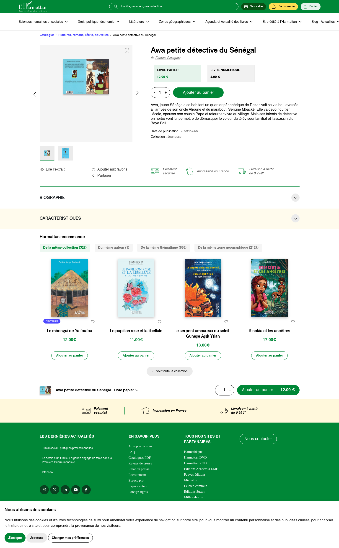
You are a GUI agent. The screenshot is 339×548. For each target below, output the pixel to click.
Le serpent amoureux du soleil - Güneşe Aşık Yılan (202, 333)
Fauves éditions (194, 474)
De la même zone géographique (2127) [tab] (228, 247)
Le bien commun (195, 486)
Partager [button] (101, 176)
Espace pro (136, 480)
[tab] (177, 73)
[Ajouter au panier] (69, 355)
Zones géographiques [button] (175, 21)
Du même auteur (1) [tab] (113, 247)
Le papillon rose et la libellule (136, 331)
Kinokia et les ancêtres (269, 331)
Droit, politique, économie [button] (96, 21)
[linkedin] (65, 489)
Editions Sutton (194, 491)
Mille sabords (193, 497)
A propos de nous (141, 446)
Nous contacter (258, 439)
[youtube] (75, 489)
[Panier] (311, 6)
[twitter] (54, 489)
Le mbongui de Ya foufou (69, 331)
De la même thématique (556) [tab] (163, 247)
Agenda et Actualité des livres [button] (227, 21)
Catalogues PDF (140, 457)
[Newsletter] (253, 6)
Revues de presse (140, 463)
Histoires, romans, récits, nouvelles (83, 35)
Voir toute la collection (172, 371)
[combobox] (127, 390)
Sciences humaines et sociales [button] (41, 21)
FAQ (132, 452)
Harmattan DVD (195, 457)
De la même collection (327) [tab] (65, 247)
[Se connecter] (283, 6)
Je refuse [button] (37, 538)
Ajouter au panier (198, 93)
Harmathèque (193, 452)
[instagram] (44, 489)
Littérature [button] (137, 21)
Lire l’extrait (52, 169)
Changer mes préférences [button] (70, 538)
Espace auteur (138, 486)
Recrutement (137, 475)
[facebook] (86, 489)
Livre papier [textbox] (124, 390)
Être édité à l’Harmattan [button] (280, 21)
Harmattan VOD (195, 463)
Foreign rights (138, 492)
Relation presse (139, 469)
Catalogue (47, 35)
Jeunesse (174, 136)
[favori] (93, 322)
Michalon (190, 480)
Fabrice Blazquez (167, 58)
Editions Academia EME (201, 469)
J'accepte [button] (15, 538)
